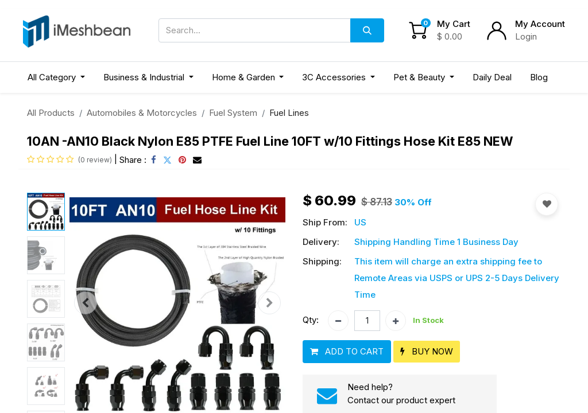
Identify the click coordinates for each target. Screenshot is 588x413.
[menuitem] (492, 77)
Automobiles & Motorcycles (142, 112)
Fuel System (233, 112)
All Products (51, 112)
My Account (540, 23)
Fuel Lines (289, 112)
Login (526, 36)
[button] (85, 303)
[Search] (367, 30)
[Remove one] (338, 320)
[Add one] (395, 320)
